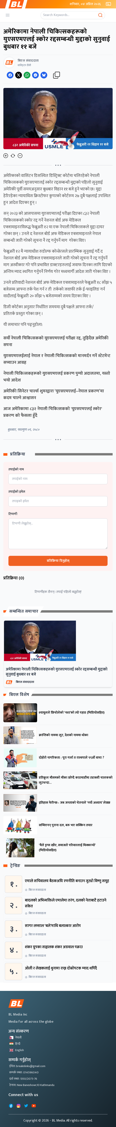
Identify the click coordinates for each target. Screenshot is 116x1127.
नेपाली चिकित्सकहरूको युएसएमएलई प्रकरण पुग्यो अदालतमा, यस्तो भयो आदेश (56, 377)
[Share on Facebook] (10, 75)
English (16, 1050)
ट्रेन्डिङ (15, 865)
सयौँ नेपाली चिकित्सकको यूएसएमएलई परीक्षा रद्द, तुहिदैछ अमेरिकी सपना (55, 341)
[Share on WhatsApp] (27, 75)
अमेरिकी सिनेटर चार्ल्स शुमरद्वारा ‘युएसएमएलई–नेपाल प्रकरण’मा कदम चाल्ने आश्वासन (53, 394)
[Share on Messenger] (35, 75)
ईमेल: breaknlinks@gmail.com (27, 1066)
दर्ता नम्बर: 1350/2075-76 (23, 1078)
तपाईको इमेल (16, 491)
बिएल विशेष (19, 694)
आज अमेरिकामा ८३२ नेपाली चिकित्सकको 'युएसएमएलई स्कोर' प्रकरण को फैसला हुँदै (52, 412)
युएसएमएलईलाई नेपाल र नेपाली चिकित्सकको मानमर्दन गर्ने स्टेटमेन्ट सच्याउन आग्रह (56, 359)
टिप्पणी (12, 514)
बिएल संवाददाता (25, 682)
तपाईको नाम (16, 469)
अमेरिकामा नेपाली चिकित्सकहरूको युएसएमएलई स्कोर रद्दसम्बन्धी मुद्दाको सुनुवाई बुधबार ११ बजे (56, 672)
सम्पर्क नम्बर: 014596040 (24, 1072)
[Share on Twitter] (18, 75)
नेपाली (15, 1037)
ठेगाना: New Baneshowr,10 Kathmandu (31, 1085)
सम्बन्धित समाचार (23, 611)
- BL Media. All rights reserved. (71, 1120)
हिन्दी (14, 1043)
